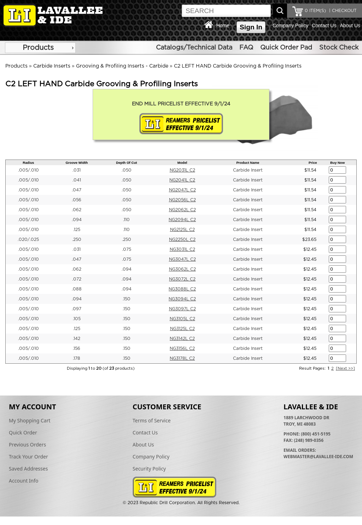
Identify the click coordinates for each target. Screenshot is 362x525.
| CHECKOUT (342, 10)
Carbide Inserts (51, 66)
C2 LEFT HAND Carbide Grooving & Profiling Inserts (238, 66)
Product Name (247, 163)
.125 (76, 229)
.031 (76, 170)
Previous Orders (27, 444)
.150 (126, 299)
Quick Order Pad (286, 48)
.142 (76, 338)
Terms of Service (152, 420)
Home (222, 25)
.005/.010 (28, 170)
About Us (350, 25)
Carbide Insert (248, 170)
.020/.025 (28, 239)
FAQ (246, 48)
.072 (76, 279)
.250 (76, 239)
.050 (127, 170)
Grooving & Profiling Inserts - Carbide (122, 66)
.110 (126, 220)
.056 (76, 200)
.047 (76, 190)
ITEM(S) (315, 10)
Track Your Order (28, 456)
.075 (126, 249)
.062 (76, 210)
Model (182, 163)
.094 (77, 220)
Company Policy (290, 25)
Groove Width (77, 163)
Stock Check (338, 48)
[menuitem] (40, 48)
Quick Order (23, 432)
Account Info (24, 480)
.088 (77, 289)
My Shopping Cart (30, 420)
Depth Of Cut (126, 163)
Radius (28, 163)
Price (313, 163)
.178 (76, 358)
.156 (76, 348)
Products (38, 47)
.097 (76, 309)
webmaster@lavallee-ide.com (318, 457)
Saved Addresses (28, 468)
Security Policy (149, 468)
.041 (76, 180)
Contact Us (324, 25)
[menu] (40, 47)
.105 (77, 319)
